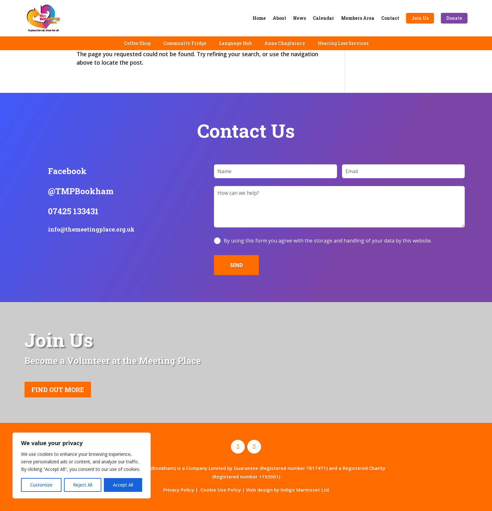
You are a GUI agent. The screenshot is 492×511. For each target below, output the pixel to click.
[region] (82, 465)
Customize (41, 485)
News (299, 18)
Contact (390, 18)
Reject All (82, 485)
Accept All (123, 485)
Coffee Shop (137, 43)
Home (259, 18)
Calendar (323, 18)
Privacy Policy (178, 490)
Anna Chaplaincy (284, 43)
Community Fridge (184, 43)
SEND (236, 265)
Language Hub (235, 43)
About (279, 18)
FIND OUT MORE (57, 390)
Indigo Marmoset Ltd (305, 490)
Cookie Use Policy (221, 490)
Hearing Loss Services (343, 43)
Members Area (357, 18)
